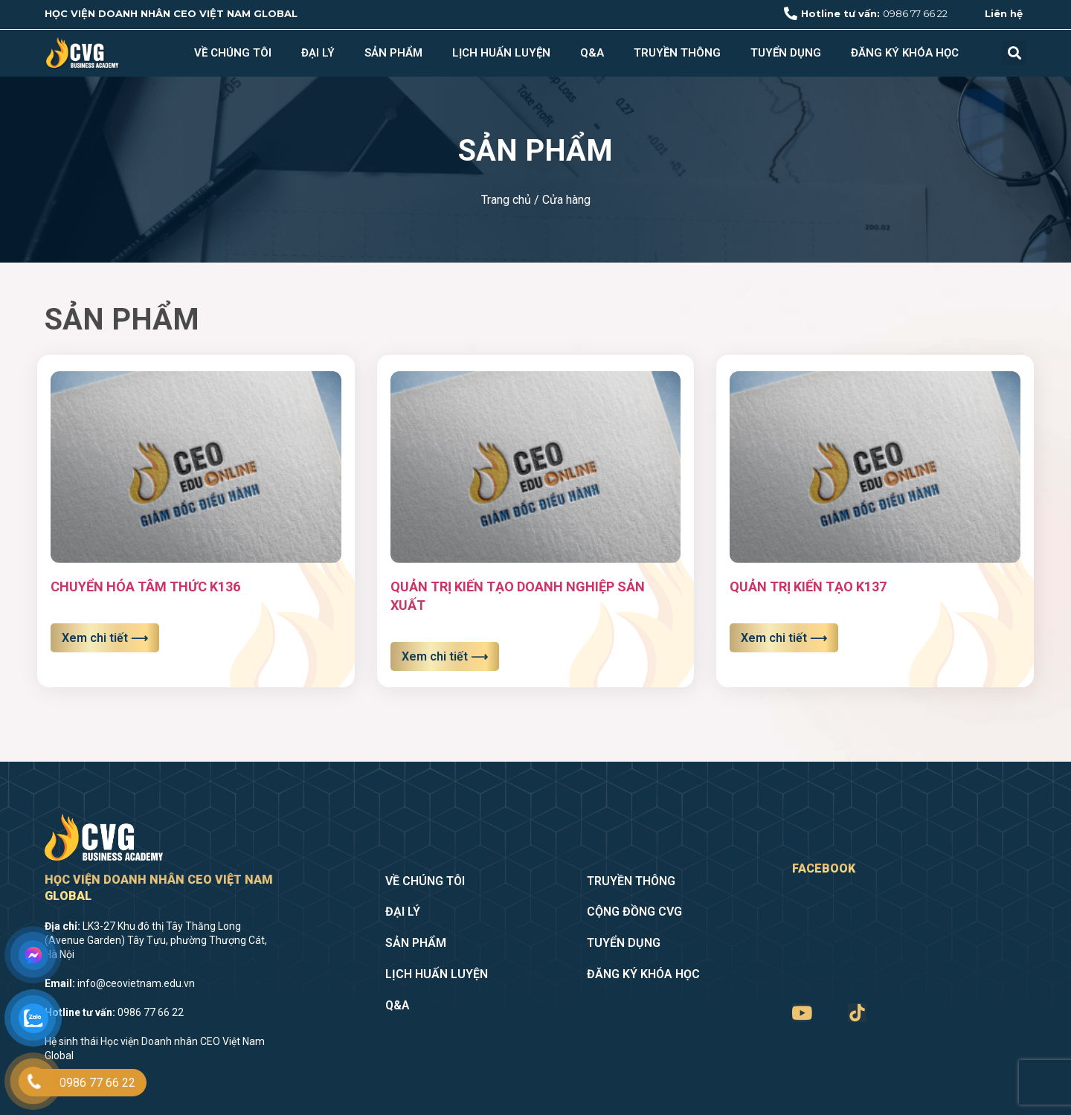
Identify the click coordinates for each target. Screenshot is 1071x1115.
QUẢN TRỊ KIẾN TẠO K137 (808, 586)
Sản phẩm (393, 53)
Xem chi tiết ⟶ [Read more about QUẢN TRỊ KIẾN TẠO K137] (784, 638)
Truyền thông (677, 53)
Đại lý (318, 53)
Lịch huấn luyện (501, 53)
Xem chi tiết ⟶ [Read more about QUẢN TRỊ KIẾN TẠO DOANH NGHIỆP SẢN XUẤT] (445, 656)
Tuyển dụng (785, 53)
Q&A (592, 53)
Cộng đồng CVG (634, 911)
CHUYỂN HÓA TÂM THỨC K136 (145, 586)
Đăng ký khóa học (905, 53)
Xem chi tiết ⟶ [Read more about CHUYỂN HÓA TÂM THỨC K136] (105, 638)
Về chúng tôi (232, 53)
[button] (1014, 53)
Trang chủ (506, 200)
